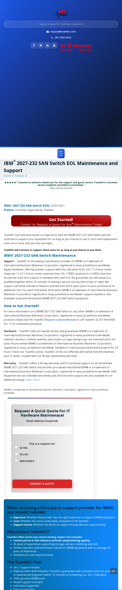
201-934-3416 (63, 37)
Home (7, 176)
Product (19, 176)
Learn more (33, 379)
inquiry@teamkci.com (63, 31)
